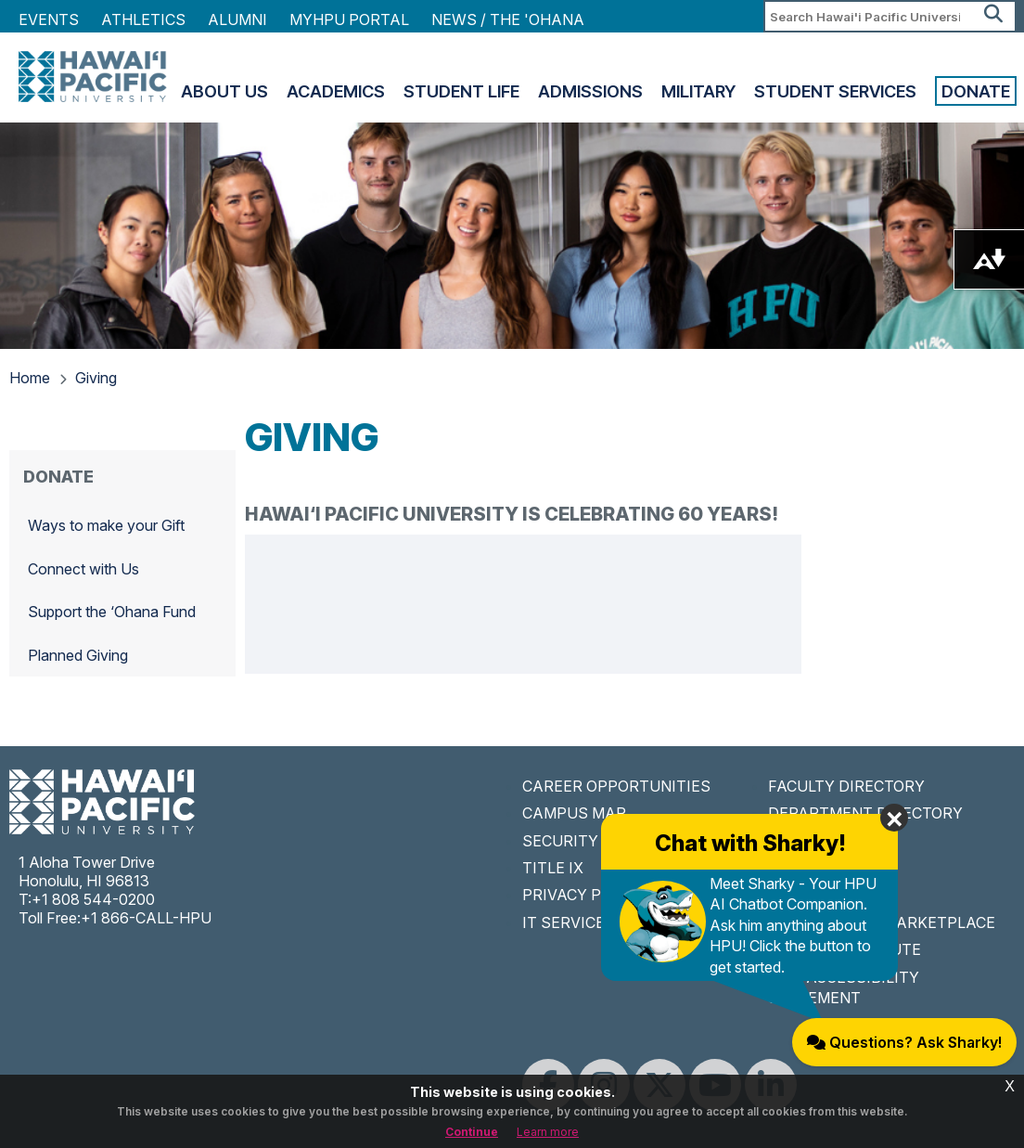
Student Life (461, 91)
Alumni (237, 19)
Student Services (835, 91)
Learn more (548, 1132)
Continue (471, 1132)
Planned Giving (78, 655)
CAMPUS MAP (574, 813)
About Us (224, 91)
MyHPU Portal (349, 19)
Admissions (590, 91)
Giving (96, 377)
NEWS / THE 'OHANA (507, 19)
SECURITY (560, 841)
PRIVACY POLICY (584, 894)
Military (698, 91)
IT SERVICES (568, 922)
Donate (975, 91)
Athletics (143, 19)
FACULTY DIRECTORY (846, 786)
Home (29, 377)
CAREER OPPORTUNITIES (616, 786)
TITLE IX (552, 867)
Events (49, 19)
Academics (336, 91)
